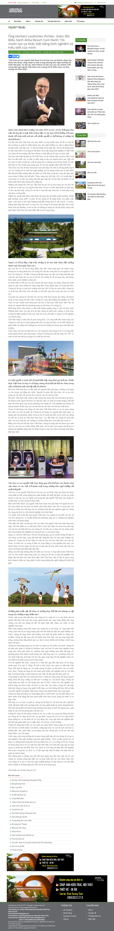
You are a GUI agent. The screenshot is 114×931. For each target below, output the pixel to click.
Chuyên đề (39, 21)
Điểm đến (69, 21)
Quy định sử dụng (68, 916)
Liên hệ (44, 2)
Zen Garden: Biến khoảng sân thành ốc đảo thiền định (96, 196)
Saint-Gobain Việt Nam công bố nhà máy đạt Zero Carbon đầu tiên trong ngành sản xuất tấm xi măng (95, 65)
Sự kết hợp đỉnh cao (19, 795)
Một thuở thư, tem (93, 141)
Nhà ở (29, 21)
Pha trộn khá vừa (18, 839)
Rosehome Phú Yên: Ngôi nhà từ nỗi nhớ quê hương (96, 185)
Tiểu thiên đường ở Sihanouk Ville (24, 813)
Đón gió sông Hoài (18, 784)
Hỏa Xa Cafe (92, 173)
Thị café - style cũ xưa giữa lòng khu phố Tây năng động (32, 843)
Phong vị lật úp (17, 850)
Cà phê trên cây (17, 809)
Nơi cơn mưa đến (18, 846)
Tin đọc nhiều (81, 135)
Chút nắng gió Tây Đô (19, 817)
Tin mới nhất (81, 40)
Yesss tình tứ (16, 832)
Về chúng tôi (66, 910)
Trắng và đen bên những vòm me (24, 802)
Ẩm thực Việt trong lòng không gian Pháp (26, 780)
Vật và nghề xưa (93, 123)
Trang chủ (12, 28)
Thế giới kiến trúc (54, 21)
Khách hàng (35, 2)
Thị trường (81, 21)
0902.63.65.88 (100, 2)
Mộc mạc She (17, 787)
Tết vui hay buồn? (93, 152)
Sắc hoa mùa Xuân (94, 162)
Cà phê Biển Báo (18, 798)
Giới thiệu (18, 21)
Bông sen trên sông (19, 828)
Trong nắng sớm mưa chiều (22, 821)
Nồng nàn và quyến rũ (19, 791)
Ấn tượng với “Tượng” (19, 824)
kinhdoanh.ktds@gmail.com (84, 2)
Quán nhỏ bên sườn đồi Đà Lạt (23, 835)
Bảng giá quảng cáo (23, 2)
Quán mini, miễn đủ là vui (21, 806)
